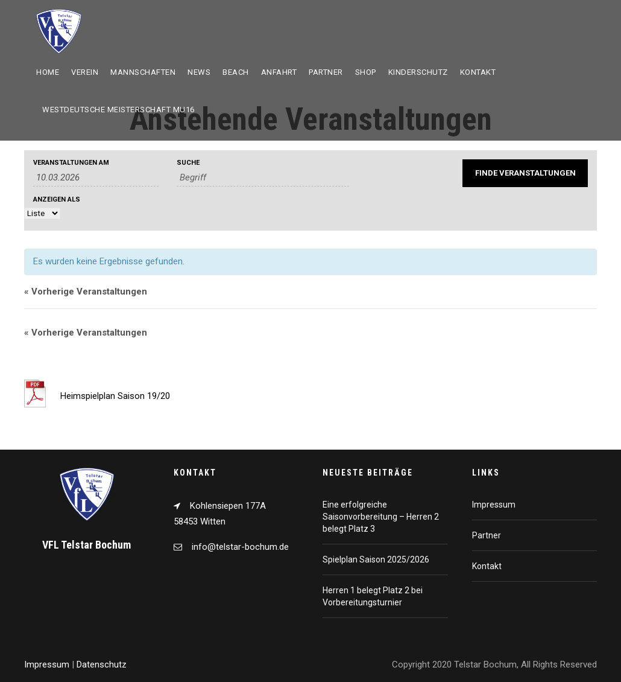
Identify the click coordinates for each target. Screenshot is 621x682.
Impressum (493, 504)
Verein (84, 72)
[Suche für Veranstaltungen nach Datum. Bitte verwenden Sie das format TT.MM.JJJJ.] (96, 177)
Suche (188, 162)
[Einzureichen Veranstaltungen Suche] (525, 173)
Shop (365, 72)
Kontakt (478, 72)
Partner (326, 72)
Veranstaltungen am (71, 162)
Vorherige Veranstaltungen (85, 291)
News (199, 72)
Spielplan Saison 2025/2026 (376, 559)
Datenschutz (102, 664)
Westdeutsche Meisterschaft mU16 (118, 109)
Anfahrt (279, 72)
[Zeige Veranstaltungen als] (42, 213)
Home (47, 72)
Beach (235, 72)
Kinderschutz (418, 72)
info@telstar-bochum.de (240, 546)
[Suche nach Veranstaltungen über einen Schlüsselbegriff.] (263, 177)
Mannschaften (142, 72)
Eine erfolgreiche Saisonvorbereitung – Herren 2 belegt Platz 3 (381, 517)
